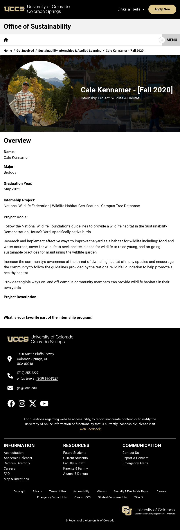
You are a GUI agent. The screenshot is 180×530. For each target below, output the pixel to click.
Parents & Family (75, 468)
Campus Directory (17, 463)
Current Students (75, 458)
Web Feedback (90, 429)
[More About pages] (24, 40)
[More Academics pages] (87, 40)
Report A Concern (135, 458)
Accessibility (81, 491)
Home (8, 50)
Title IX (138, 497)
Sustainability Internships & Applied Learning (69, 50)
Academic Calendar (18, 458)
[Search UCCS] (171, 9)
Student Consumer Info (112, 497)
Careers (9, 468)
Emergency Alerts (135, 463)
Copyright (19, 491)
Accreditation (13, 453)
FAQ (7, 474)
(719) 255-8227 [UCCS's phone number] (27, 373)
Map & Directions (16, 479)
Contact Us (130, 453)
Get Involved (25, 50)
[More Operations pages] (120, 40)
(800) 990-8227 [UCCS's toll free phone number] (47, 378)
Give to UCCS (82, 497)
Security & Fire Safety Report (131, 491)
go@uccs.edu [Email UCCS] (27, 388)
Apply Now (149, 9)
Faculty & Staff (74, 463)
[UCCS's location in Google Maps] (37, 359)
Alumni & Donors (75, 474)
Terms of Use (57, 491)
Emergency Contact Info (52, 497)
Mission (101, 491)
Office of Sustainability (37, 26)
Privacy (37, 491)
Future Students (74, 453)
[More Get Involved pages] (53, 40)
